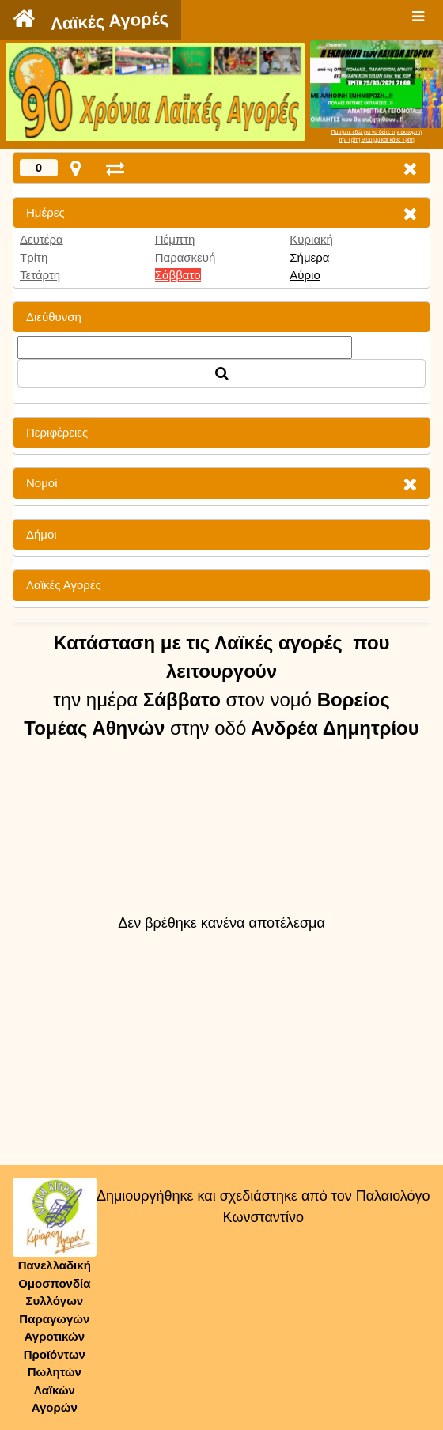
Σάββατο (178, 275)
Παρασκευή (185, 257)
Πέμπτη (175, 239)
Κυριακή (311, 239)
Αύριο (305, 275)
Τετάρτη (40, 275)
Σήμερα (309, 257)
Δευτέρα (41, 239)
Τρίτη (33, 257)
